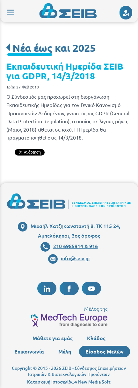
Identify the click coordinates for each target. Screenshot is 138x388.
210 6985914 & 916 (69, 245)
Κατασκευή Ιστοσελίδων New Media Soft (69, 382)
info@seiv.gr (69, 258)
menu (9, 11)
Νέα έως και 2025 (54, 48)
